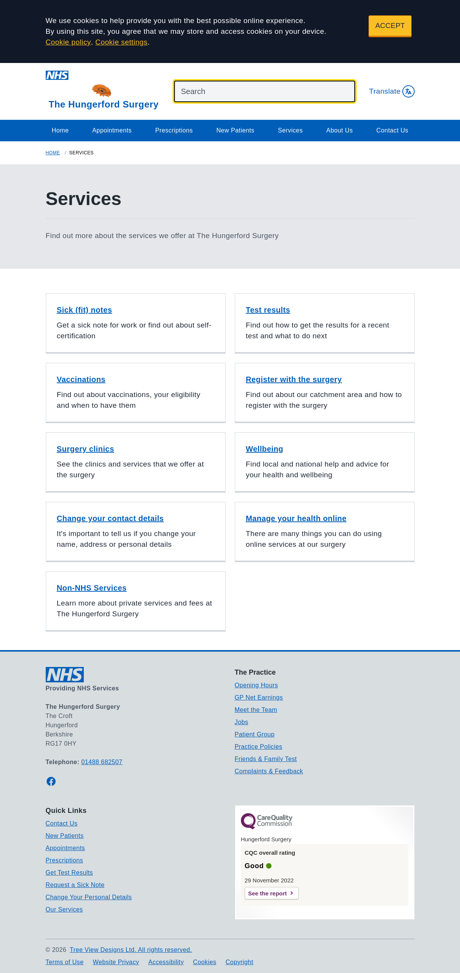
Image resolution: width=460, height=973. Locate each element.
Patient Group (255, 734)
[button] (136, 323)
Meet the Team (256, 710)
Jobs (241, 722)
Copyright (239, 962)
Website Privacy (116, 962)
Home (60, 130)
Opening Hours (256, 685)
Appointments (112, 130)
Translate (391, 91)
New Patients (235, 130)
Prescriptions (174, 130)
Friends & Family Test (266, 759)
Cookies (204, 962)
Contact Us (392, 130)
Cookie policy (68, 42)
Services (290, 130)
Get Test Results (69, 872)
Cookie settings (121, 42)
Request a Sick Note (75, 885)
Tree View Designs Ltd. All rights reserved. (131, 950)
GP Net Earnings (259, 697)
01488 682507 (102, 762)
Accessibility (166, 962)
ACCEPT (390, 26)
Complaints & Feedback (269, 771)
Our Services (64, 909)
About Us (339, 130)
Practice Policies (258, 746)
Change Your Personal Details (89, 897)
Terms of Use (65, 962)
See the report (267, 893)
